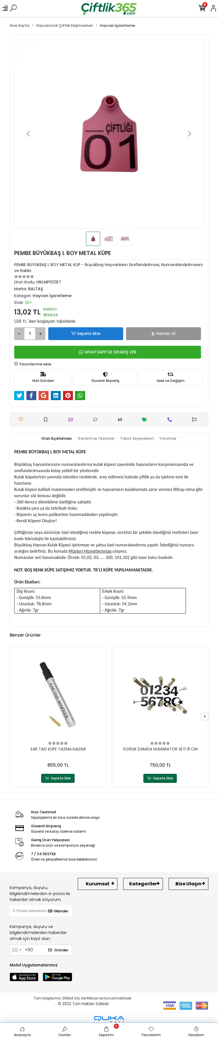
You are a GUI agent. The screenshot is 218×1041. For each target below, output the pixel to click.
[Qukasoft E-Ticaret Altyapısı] (109, 1019)
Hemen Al (164, 333)
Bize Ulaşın (188, 883)
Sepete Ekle (85, 334)
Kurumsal (97, 883)
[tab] (56, 438)
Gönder (58, 911)
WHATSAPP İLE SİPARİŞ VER (108, 352)
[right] (205, 716)
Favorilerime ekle (32, 364)
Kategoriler (143, 883)
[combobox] (16, 950)
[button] (28, 134)
